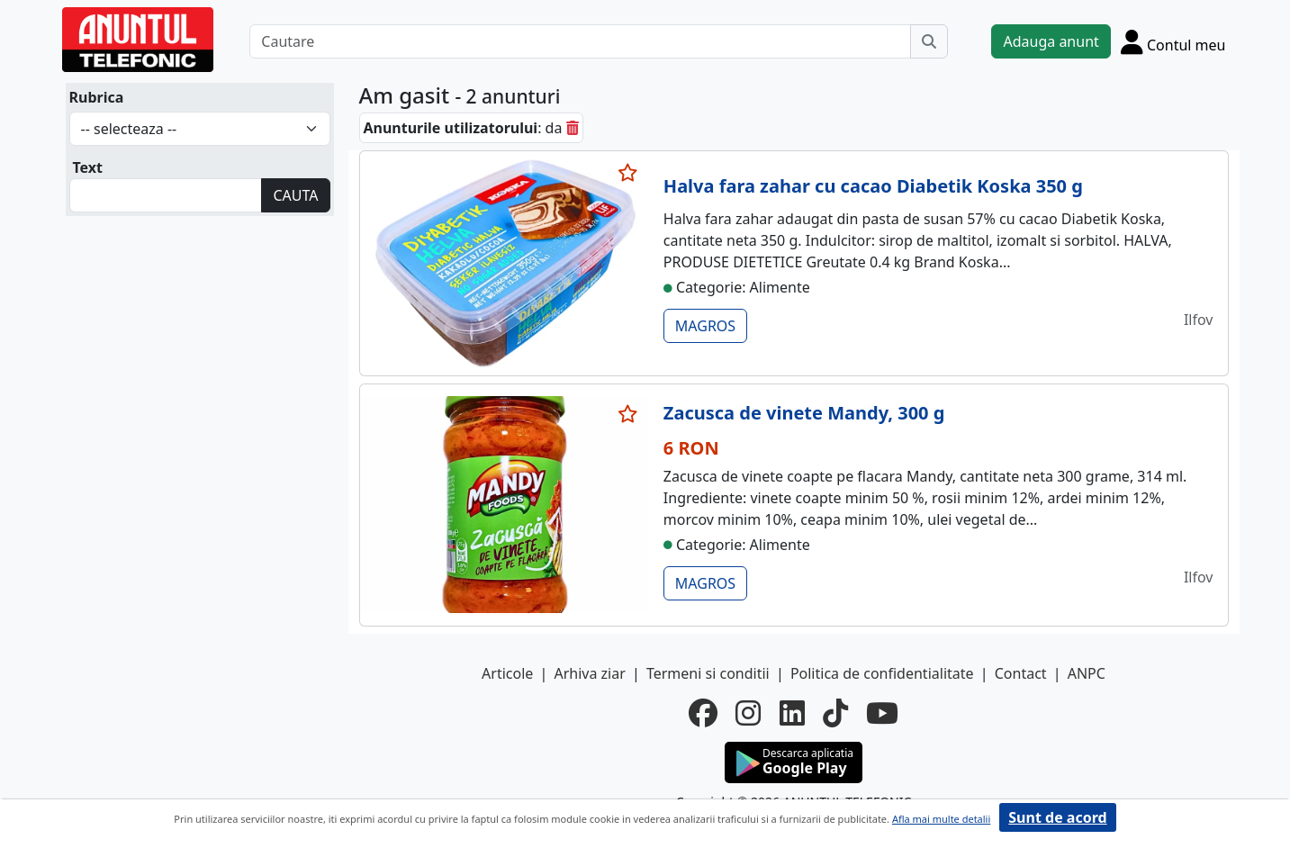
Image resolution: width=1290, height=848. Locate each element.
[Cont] (1173, 41)
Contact (1021, 673)
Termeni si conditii (708, 673)
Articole (507, 673)
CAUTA (295, 195)
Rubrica (96, 97)
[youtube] (882, 713)
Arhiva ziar (589, 673)
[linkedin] (792, 713)
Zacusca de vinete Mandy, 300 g (804, 413)
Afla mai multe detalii (941, 818)
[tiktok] (835, 713)
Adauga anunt (1050, 41)
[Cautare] (580, 41)
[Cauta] (929, 41)
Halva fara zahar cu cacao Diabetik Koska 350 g (873, 186)
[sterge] (572, 128)
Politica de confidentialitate (882, 673)
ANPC (1086, 673)
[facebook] (703, 713)
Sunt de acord (1057, 817)
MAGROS (705, 326)
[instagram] (748, 713)
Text (88, 167)
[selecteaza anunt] (628, 172)
